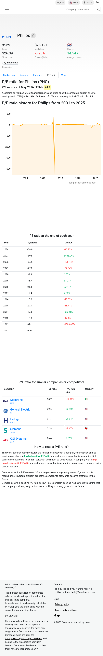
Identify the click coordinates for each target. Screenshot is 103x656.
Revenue (24, 75)
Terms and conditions (66, 610)
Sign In (60, 2)
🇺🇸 (72, 2)
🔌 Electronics (10, 62)
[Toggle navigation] (7, 9)
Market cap (9, 75)
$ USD (87, 2)
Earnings (37, 75)
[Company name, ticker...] (83, 9)
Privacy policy (62, 604)
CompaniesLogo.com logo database (23, 638)
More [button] (63, 75)
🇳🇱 (69, 45)
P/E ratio (51, 75)
